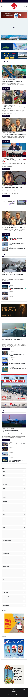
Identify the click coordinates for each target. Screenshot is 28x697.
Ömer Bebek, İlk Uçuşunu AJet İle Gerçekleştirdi (14, 134)
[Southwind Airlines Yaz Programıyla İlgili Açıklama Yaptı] (5, 249)
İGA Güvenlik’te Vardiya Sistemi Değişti (17, 292)
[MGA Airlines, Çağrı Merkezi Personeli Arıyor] (5, 454)
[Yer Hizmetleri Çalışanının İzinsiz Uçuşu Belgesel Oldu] (14, 178)
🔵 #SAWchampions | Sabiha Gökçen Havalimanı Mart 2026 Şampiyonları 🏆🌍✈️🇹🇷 (17, 288)
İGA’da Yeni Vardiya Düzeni (14, 298)
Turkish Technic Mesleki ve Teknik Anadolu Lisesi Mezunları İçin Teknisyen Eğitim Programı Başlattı (17, 460)
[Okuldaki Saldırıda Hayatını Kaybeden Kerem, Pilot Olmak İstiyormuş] (14, 97)
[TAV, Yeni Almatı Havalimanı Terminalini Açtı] (5, 363)
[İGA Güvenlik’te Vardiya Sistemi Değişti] (5, 293)
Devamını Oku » (6, 88)
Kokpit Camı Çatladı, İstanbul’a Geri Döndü (17, 368)
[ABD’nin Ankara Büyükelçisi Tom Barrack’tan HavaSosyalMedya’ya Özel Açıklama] (5, 353)
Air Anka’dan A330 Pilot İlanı (14, 448)
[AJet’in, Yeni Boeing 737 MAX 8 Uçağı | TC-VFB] (5, 244)
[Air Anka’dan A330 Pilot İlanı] (5, 449)
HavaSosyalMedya (5, 79)
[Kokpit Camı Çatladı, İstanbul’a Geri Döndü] (5, 369)
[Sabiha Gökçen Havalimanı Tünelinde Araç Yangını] (14, 265)
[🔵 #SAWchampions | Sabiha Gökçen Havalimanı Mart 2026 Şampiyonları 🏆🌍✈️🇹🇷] (5, 287)
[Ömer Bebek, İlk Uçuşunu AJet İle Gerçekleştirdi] (14, 125)
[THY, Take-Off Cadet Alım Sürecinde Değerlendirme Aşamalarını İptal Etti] (14, 420)
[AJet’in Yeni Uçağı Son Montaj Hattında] (14, 71)
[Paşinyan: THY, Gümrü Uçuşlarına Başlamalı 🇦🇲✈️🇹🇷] (14, 150)
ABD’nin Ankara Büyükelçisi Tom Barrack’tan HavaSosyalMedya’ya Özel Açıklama (16, 354)
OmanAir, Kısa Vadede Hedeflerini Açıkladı (17, 359)
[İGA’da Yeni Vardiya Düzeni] (5, 298)
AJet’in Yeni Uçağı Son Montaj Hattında (12, 81)
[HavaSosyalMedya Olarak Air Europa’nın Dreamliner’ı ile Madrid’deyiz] (14, 330)
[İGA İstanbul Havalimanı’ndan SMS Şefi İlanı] (5, 444)
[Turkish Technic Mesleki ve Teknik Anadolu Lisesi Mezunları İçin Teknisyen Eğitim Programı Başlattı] (5, 459)
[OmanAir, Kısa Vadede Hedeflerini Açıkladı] (5, 359)
